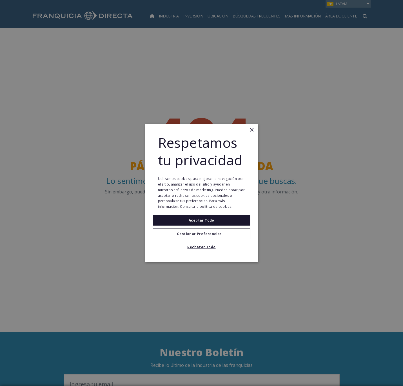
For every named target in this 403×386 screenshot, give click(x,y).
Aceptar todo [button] (201, 220)
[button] (201, 234)
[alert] (201, 193)
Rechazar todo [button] (201, 247)
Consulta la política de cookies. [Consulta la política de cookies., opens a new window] (206, 206)
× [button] (252, 130)
